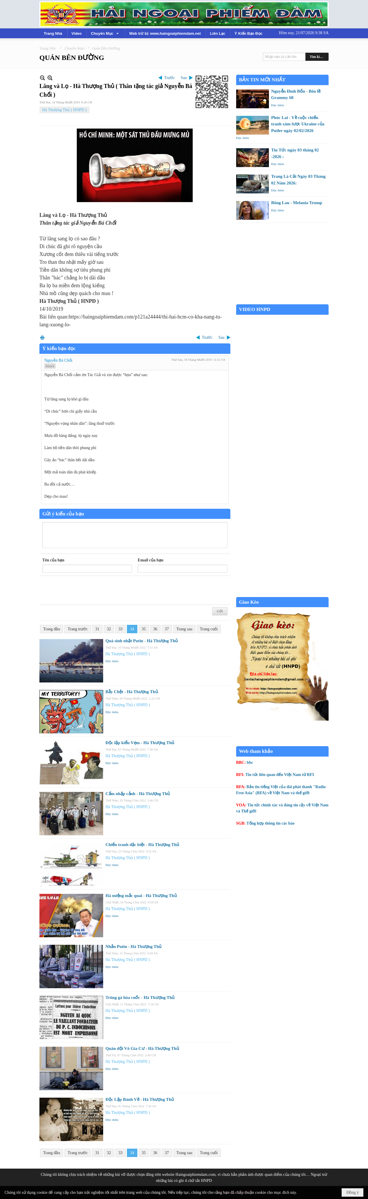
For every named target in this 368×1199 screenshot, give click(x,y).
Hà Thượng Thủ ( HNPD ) (64, 110)
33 (121, 629)
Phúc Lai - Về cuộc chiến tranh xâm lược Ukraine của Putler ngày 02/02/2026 (298, 124)
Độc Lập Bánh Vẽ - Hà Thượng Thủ (139, 1099)
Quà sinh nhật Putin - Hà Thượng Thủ (141, 640)
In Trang (42, 337)
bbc (250, 762)
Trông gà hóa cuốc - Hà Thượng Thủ (139, 997)
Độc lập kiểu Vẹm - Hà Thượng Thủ (139, 742)
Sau (184, 78)
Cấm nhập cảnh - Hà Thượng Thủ (137, 793)
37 (167, 629)
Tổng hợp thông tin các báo (271, 823)
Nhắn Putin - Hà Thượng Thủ (133, 946)
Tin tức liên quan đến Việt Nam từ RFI (279, 775)
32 (109, 629)
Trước (169, 78)
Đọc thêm (112, 661)
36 (155, 629)
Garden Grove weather (282, 301)
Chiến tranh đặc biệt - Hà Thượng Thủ (142, 844)
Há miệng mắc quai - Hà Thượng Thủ (141, 895)
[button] (105, 33)
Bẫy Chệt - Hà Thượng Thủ (131, 691)
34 (132, 629)
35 (144, 629)
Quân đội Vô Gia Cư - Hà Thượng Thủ (142, 1048)
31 (97, 629)
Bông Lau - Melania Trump (296, 202)
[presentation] (86, 590)
